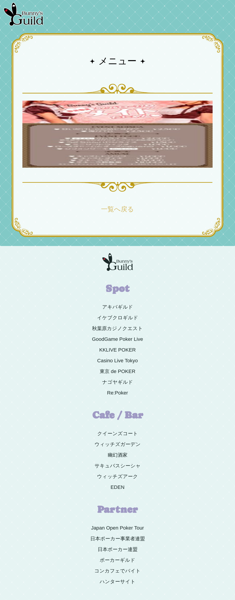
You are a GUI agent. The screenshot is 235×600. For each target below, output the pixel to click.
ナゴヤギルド (117, 382)
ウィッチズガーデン (118, 444)
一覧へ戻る (117, 209)
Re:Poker (117, 393)
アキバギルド (117, 307)
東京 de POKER (118, 371)
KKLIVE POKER (117, 350)
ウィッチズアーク (117, 476)
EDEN (117, 487)
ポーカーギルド (117, 560)
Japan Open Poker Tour (117, 528)
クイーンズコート (117, 433)
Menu (224, 2)
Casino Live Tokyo (117, 360)
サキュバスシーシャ (118, 466)
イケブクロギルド (117, 317)
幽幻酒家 (117, 455)
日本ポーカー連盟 (118, 549)
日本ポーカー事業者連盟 (117, 538)
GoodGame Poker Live (117, 339)
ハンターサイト (118, 581)
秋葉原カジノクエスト (117, 328)
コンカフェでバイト (117, 571)
